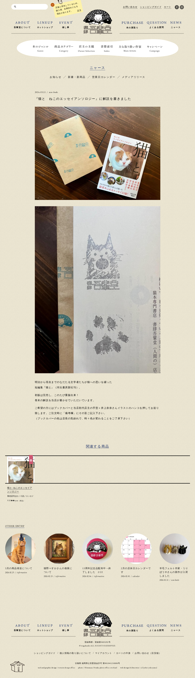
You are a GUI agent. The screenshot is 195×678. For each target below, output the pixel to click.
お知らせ (55, 77)
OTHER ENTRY (14, 526)
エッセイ (30, 496)
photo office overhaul (108, 667)
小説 (22, 496)
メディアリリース (133, 77)
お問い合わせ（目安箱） (148, 653)
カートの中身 (123, 653)
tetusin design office (66, 667)
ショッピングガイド (45, 653)
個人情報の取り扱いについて (75, 653)
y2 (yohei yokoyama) (149, 667)
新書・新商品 (76, 77)
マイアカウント (103, 653)
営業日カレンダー (103, 77)
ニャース (97, 67)
